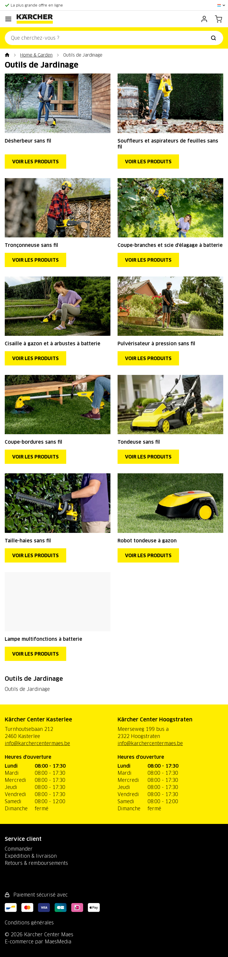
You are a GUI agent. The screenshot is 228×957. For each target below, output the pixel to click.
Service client (23, 839)
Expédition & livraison (31, 856)
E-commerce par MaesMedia (38, 941)
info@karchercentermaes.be (37, 743)
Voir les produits (35, 161)
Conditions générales (29, 922)
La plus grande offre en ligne (37, 5)
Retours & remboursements (36, 863)
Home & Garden (36, 55)
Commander (19, 848)
